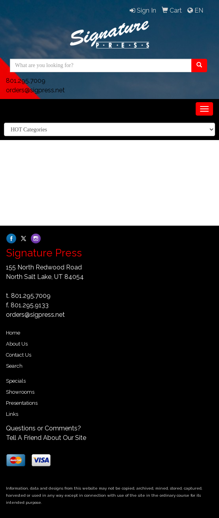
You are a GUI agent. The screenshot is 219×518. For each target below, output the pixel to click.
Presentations (22, 403)
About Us (17, 344)
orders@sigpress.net (35, 90)
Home (13, 333)
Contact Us (18, 355)
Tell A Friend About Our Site (46, 437)
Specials (16, 381)
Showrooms (20, 392)
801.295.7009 (25, 80)
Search (14, 366)
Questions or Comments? (43, 428)
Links (12, 414)
